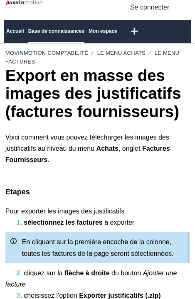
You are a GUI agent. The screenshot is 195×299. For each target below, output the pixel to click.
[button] (184, 7)
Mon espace (103, 31)
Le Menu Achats (121, 53)
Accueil (15, 31)
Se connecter (149, 7)
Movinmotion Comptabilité (47, 53)
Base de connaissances (56, 31)
